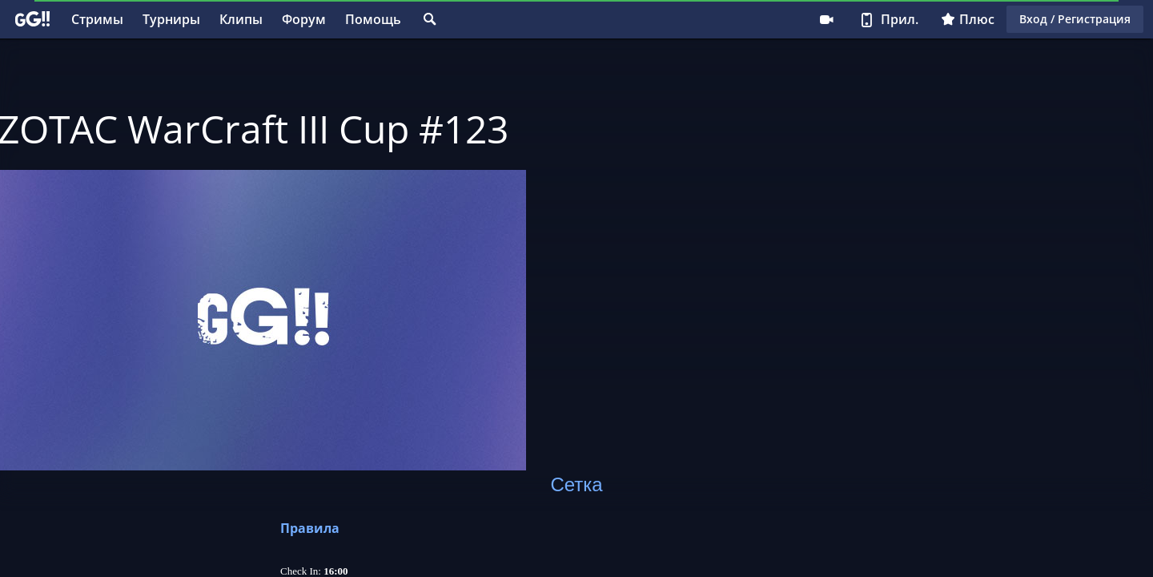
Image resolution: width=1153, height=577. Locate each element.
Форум (304, 19)
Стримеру (826, 19)
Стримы (97, 19)
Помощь (373, 19)
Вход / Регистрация (1075, 18)
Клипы (241, 19)
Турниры (171, 19)
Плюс (967, 19)
